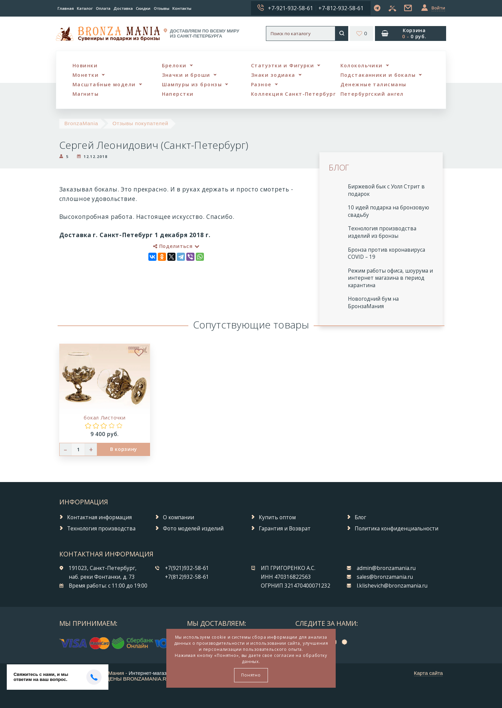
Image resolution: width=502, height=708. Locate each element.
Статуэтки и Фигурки (282, 65)
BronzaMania (81, 123)
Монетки (85, 75)
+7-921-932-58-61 (290, 8)
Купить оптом (277, 517)
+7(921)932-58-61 (187, 568)
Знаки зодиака (273, 75)
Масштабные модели (103, 84)
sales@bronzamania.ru (385, 576)
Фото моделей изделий (193, 528)
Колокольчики (361, 65)
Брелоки (174, 65)
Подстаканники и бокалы (378, 75)
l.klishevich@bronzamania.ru (392, 585)
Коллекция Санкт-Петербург (293, 94)
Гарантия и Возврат (285, 528)
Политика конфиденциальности (396, 528)
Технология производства (101, 528)
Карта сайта (428, 673)
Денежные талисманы (373, 84)
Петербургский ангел (372, 94)
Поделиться (176, 246)
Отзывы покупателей (140, 123)
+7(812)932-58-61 (187, 576)
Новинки (85, 65)
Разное (261, 84)
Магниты (85, 94)
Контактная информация (99, 517)
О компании (178, 517)
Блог (360, 517)
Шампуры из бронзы (192, 84)
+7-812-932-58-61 (340, 8)
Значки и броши (186, 75)
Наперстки (178, 94)
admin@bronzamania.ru (386, 568)
